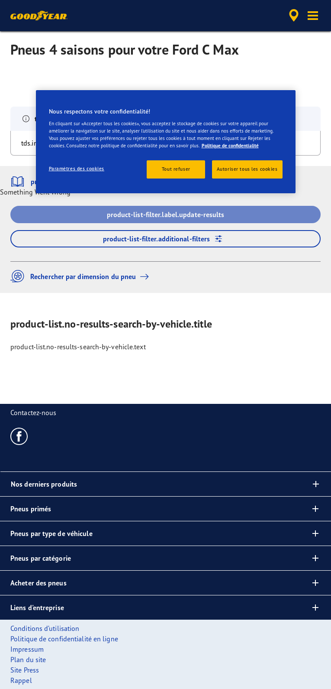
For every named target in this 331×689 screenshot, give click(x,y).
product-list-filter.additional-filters (165, 239)
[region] (166, 141)
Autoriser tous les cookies (247, 169)
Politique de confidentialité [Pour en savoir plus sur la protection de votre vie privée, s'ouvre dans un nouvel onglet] (230, 146)
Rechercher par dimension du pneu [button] (82, 276)
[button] (313, 15)
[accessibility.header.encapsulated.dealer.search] (294, 15)
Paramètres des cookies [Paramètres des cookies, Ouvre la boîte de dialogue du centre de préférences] (77, 169)
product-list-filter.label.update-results (166, 214)
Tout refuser (176, 169)
